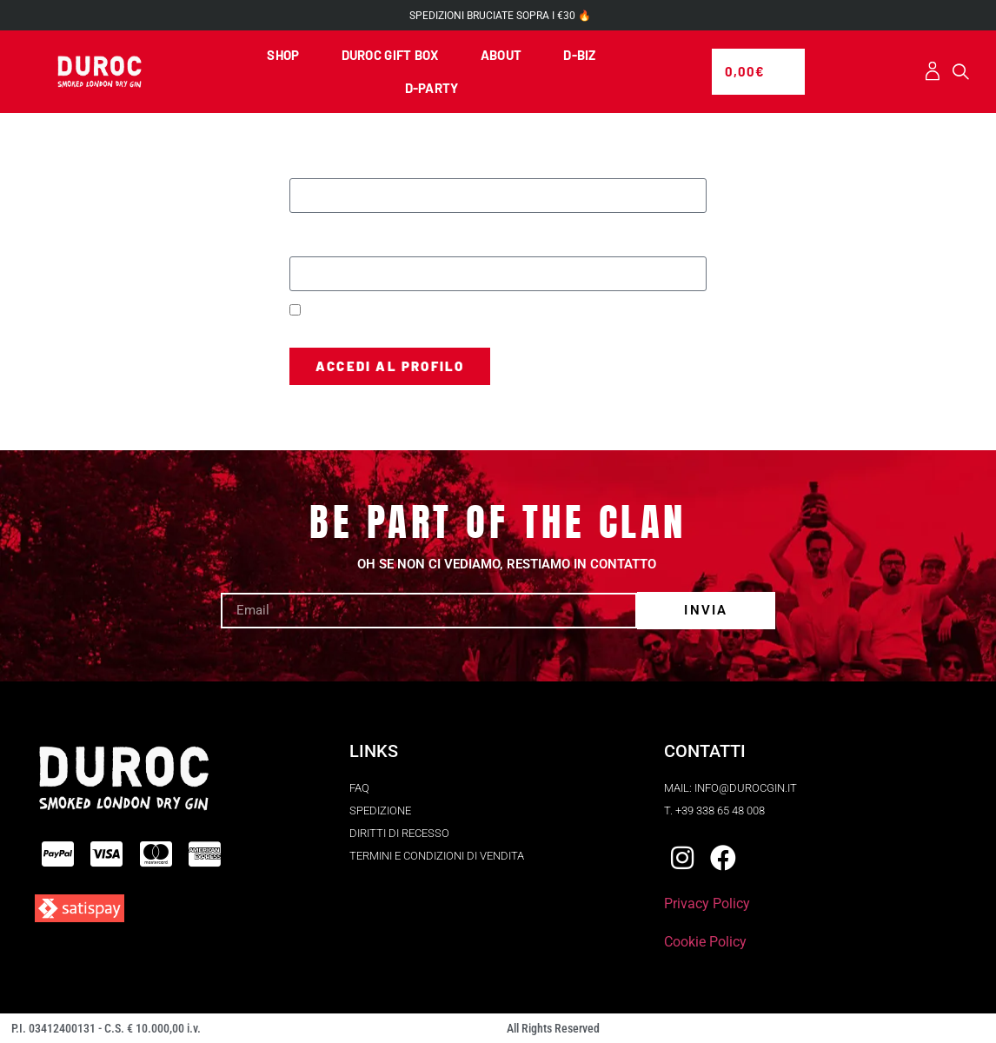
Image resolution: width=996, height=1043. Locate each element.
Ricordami (323, 311)
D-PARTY (432, 88)
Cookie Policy (705, 941)
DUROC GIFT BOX (390, 55)
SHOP (283, 55)
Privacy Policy (707, 903)
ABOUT (501, 55)
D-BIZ (579, 55)
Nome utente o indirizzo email (380, 155)
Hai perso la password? (352, 407)
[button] (960, 71)
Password (319, 233)
